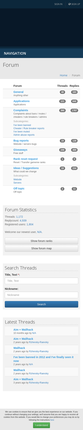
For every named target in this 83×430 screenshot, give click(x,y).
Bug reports (21, 140)
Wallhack (19, 347)
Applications (21, 101)
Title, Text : (12, 274)
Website (17, 179)
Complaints (20, 110)
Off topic (19, 188)
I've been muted (21, 131)
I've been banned (22, 125)
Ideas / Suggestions (26, 168)
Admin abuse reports (24, 135)
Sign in (58, 4)
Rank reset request (25, 158)
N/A (39, 232)
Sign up (74, 4)
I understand (41, 425)
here (52, 420)
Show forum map (41, 248)
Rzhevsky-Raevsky (38, 342)
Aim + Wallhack (23, 329)
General (18, 91)
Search (41, 304)
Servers (17, 182)
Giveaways (20, 149)
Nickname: (11, 288)
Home (63, 75)
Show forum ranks (41, 240)
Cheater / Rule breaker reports (28, 128)
